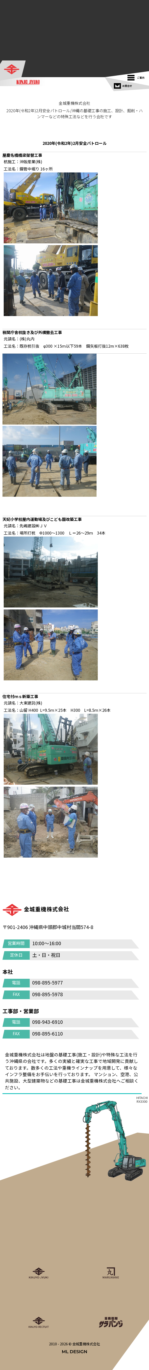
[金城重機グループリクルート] (38, 1307)
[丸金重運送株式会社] (110, 1257)
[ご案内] (137, 76)
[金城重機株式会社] (13, 69)
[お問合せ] (123, 84)
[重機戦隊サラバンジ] (110, 1307)
